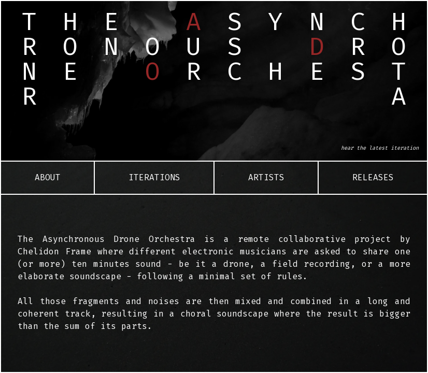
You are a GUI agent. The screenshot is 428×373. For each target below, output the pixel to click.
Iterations (154, 177)
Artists (266, 177)
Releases (373, 177)
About (48, 177)
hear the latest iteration (380, 148)
